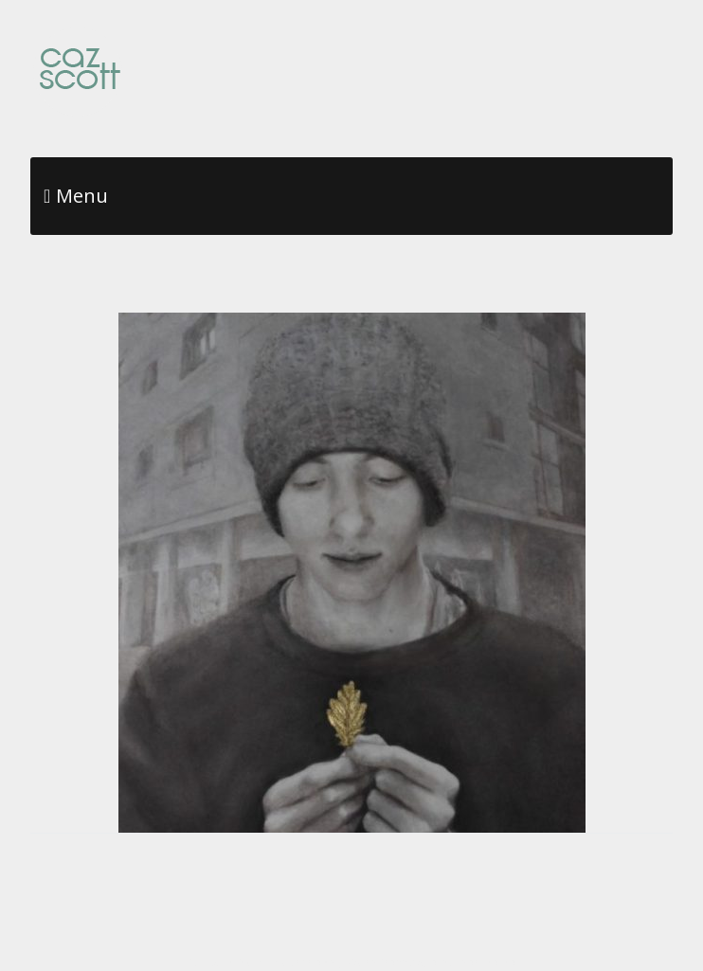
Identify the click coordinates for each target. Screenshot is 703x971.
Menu (82, 195)
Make (252, 962)
